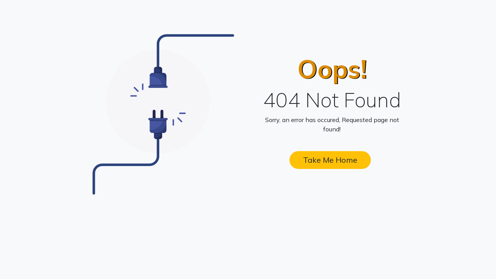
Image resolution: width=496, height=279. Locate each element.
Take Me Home (330, 160)
